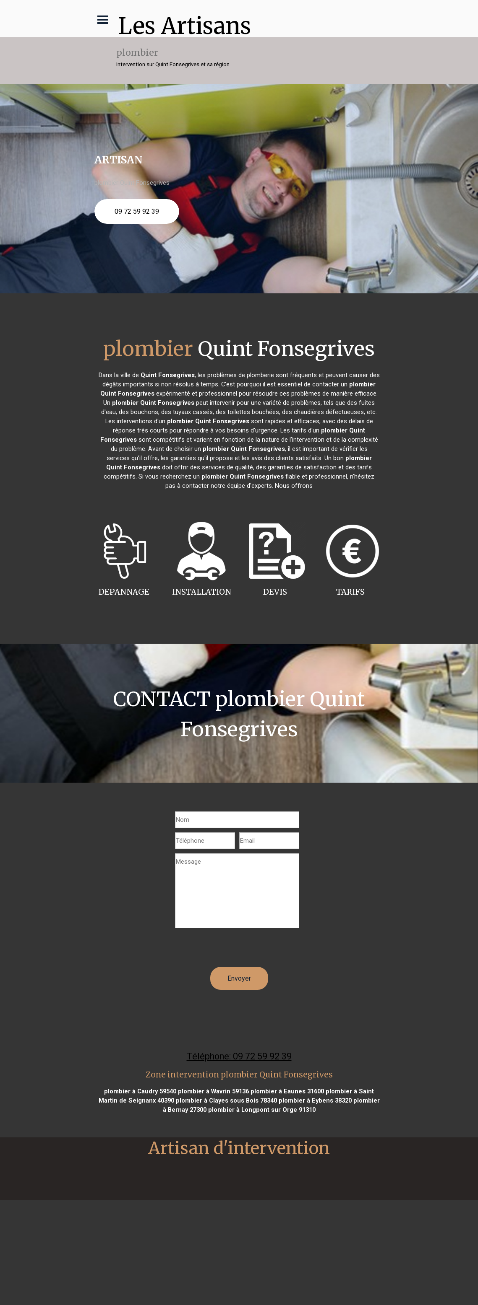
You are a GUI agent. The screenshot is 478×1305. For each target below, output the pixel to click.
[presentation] (239, 950)
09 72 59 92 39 (137, 211)
